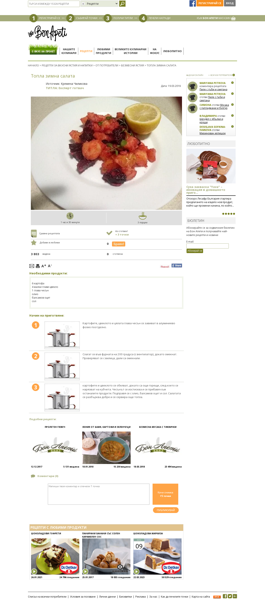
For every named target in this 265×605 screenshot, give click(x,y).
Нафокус (154, 51)
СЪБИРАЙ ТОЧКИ (86, 18)
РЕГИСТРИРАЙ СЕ (49, 18)
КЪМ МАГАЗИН (216, 18)
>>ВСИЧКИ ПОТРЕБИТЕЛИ (220, 75)
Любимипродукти (103, 51)
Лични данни (107, 596)
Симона (205, 105)
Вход (230, 3)
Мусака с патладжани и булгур (214, 106)
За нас (153, 596)
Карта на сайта (201, 596)
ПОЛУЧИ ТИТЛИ (123, 18)
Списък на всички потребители (47, 596)
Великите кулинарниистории (130, 51)
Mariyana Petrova (212, 83)
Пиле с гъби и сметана (213, 89)
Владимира (208, 116)
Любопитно (172, 51)
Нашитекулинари (68, 51)
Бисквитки (125, 596)
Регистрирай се (210, 3)
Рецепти (86, 51)
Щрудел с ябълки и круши (211, 120)
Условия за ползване (83, 596)
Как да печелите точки (174, 596)
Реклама (140, 596)
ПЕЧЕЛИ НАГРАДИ (159, 18)
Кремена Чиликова (74, 84)
